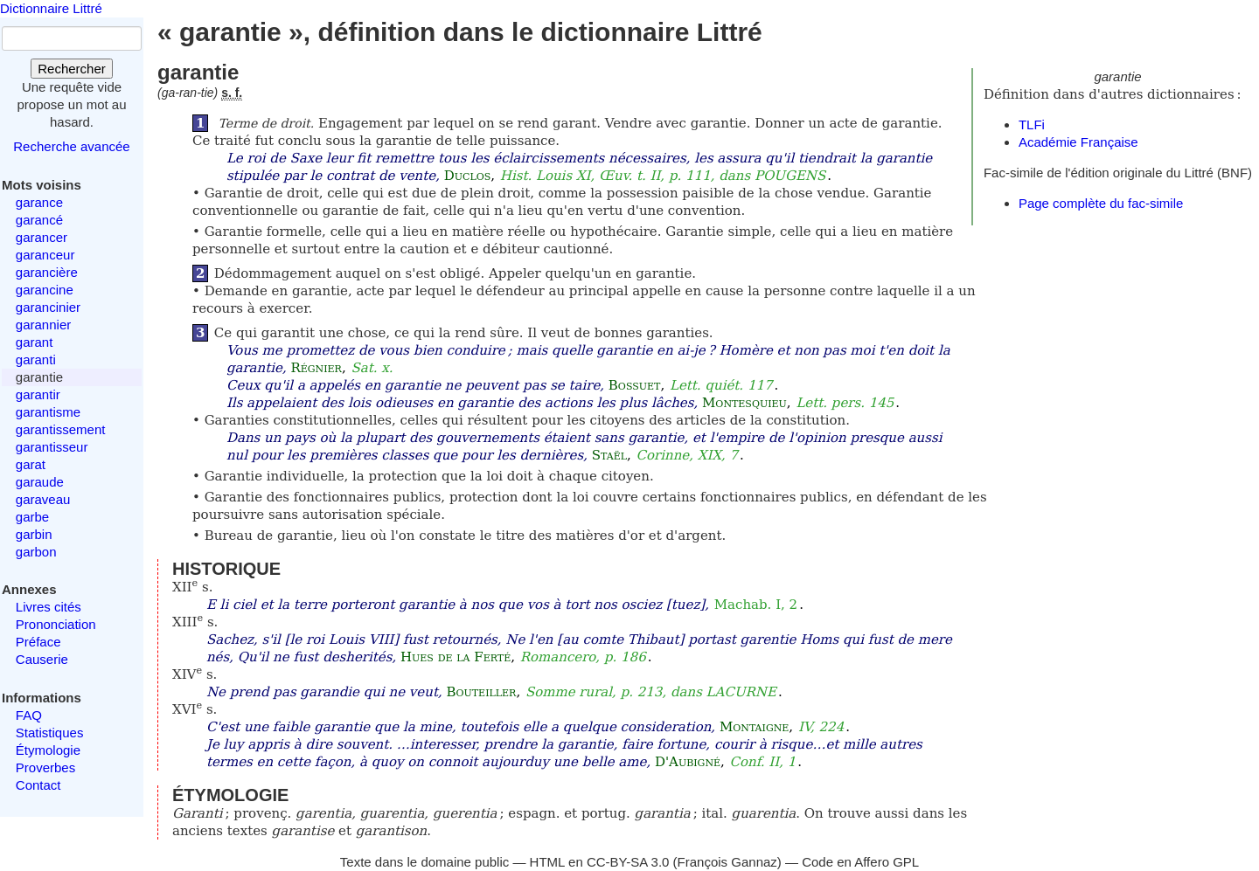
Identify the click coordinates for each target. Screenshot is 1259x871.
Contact (38, 785)
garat (30, 464)
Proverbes (45, 767)
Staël (609, 455)
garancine (44, 289)
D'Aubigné (687, 762)
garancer (41, 237)
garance (39, 202)
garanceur (45, 254)
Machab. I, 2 (755, 604)
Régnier (315, 368)
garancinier (48, 307)
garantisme (48, 411)
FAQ (29, 715)
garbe (32, 516)
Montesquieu (744, 403)
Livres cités (48, 606)
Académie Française (1078, 142)
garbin (34, 534)
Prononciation (56, 624)
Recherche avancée (71, 146)
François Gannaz (727, 861)
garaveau (43, 499)
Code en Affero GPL (860, 861)
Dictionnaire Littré (51, 8)
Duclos (467, 175)
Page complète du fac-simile (1101, 203)
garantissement (61, 429)
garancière (47, 272)
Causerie (42, 659)
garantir (38, 394)
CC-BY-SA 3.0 (628, 861)
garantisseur (52, 446)
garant (34, 342)
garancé (39, 219)
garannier (43, 324)
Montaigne (754, 727)
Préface (38, 641)
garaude (40, 481)
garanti (36, 359)
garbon (36, 551)
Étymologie (48, 750)
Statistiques (50, 732)
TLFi (1032, 124)
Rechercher (72, 68)
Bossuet (635, 385)
